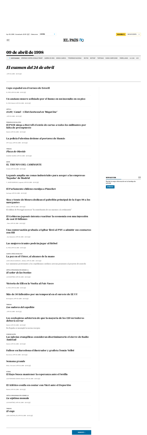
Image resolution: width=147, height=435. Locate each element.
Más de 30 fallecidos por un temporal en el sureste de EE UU (42, 294)
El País (8, 92)
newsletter (111, 177)
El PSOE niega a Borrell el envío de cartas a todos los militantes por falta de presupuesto (46, 126)
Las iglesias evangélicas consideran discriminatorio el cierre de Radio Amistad (47, 338)
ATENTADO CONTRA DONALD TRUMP (32, 58)
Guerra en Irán (49, 58)
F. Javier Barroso (12, 182)
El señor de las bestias (18, 273)
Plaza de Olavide (16, 152)
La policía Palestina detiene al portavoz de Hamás (35, 139)
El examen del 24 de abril (30, 67)
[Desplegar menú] (8, 40)
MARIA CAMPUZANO (112, 58)
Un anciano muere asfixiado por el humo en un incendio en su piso (45, 99)
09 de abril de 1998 (25, 52)
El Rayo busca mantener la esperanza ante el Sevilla (37, 374)
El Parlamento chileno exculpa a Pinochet (31, 189)
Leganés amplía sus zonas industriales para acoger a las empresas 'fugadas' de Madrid (45, 176)
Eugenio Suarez (11, 156)
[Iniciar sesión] (133, 34)
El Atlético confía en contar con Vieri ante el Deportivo (38, 385)
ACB (137, 58)
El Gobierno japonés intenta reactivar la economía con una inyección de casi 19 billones (47, 217)
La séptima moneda (17, 398)
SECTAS (86, 58)
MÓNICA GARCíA (61, 58)
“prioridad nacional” (75, 58)
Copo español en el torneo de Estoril (28, 88)
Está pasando (15, 58)
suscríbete (121, 34)
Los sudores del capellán (20, 307)
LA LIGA (132, 58)
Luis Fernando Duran (13, 378)
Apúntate (110, 187)
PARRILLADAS (124, 58)
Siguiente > (81, 432)
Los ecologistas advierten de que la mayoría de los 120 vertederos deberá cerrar (45, 319)
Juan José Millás (11, 415)
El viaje (10, 411)
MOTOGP (93, 58)
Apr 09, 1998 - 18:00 (14, 74)
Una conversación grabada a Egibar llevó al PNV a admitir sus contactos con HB (48, 231)
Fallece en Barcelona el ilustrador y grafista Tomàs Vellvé (40, 351)
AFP (7, 143)
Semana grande (15, 361)
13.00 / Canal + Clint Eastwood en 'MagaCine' (31, 112)
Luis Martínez (10, 277)
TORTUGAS (100, 58)
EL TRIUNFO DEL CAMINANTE (24, 165)
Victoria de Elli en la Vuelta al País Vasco (30, 284)
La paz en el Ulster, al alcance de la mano (30, 257)
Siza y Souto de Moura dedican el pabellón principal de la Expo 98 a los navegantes (48, 201)
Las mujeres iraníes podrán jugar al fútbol (31, 243)
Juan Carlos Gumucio (13, 261)
